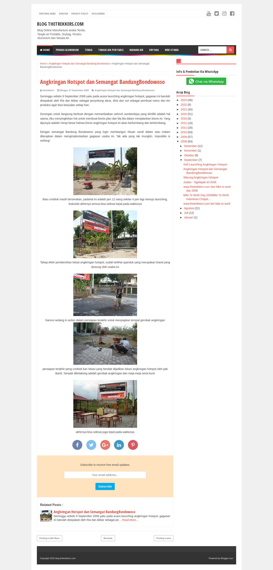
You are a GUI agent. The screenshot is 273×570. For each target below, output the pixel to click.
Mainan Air (136, 50)
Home (45, 50)
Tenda (88, 50)
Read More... (130, 519)
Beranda (108, 538)
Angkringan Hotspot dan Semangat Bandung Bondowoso (125, 90)
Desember (190, 146)
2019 (184, 118)
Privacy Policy (79, 13)
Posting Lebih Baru (49, 538)
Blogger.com (227, 558)
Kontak (63, 13)
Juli (186, 212)
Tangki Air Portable (111, 50)
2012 (184, 123)
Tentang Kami (47, 13)
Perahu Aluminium (67, 50)
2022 (184, 104)
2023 (184, 100)
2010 (184, 132)
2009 (184, 136)
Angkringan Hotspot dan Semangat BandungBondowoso (94, 511)
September (191, 159)
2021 (184, 109)
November (190, 150)
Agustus (189, 208)
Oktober (189, 155)
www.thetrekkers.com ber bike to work (206, 203)
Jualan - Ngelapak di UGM (199, 182)
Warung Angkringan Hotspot (200, 177)
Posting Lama (163, 538)
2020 (184, 114)
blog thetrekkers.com (60, 23)
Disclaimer (98, 13)
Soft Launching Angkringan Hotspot (205, 164)
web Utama (172, 50)
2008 (184, 141)
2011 (184, 127)
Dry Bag (154, 50)
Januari (189, 217)
